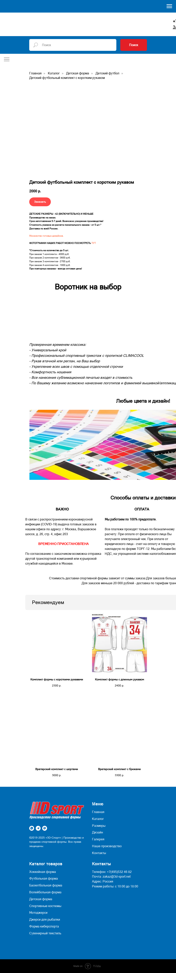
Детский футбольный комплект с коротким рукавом (67, 77)
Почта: (97, 876)
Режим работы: (103, 886)
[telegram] (38, 828)
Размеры (98, 825)
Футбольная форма (43, 878)
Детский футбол (107, 73)
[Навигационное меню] (169, 6)
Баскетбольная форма (45, 885)
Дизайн (97, 832)
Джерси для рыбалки (44, 919)
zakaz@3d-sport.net (116, 876)
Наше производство (107, 846)
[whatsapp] (31, 828)
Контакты (99, 853)
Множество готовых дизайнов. (46, 236)
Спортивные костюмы (45, 906)
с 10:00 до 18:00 (126, 886)
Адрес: (97, 881)
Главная (35, 73)
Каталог (54, 73)
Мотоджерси (38, 912)
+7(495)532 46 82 (119, 872)
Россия (108, 881)
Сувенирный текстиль (45, 933)
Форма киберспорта (44, 926)
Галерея (98, 839)
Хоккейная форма (42, 872)
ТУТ (93, 243)
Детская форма (77, 73)
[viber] (44, 828)
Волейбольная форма (45, 892)
